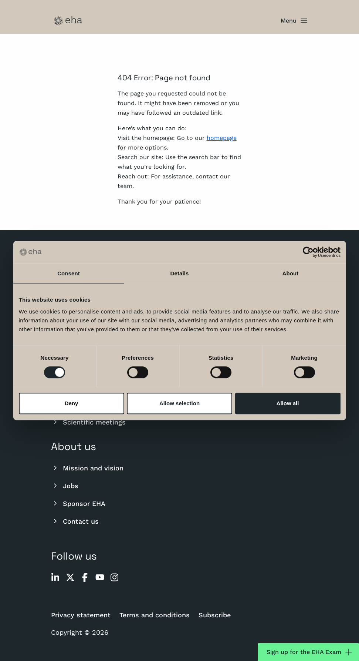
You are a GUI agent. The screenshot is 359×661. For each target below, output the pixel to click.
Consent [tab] (68, 273)
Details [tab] (179, 273)
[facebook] (85, 577)
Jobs (64, 485)
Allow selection (179, 403)
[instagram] (114, 577)
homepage (222, 137)
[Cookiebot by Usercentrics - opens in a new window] (308, 252)
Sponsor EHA (78, 503)
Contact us (75, 521)
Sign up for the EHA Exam (310, 652)
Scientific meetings (88, 421)
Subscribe (215, 615)
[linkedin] (55, 577)
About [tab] (290, 273)
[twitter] (70, 577)
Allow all (288, 403)
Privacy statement (81, 615)
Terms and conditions (154, 615)
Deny (71, 403)
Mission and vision (87, 467)
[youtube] (99, 577)
